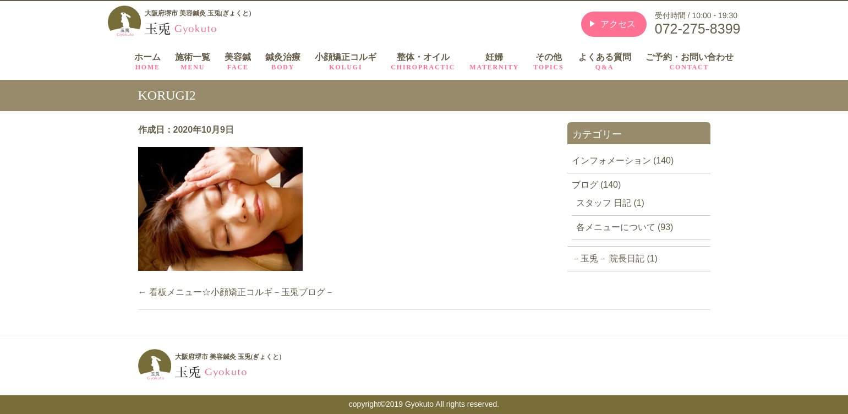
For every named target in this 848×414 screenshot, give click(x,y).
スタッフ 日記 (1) (610, 203)
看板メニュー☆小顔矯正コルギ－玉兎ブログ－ (236, 292)
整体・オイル (423, 62)
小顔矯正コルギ (345, 62)
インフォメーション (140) (623, 160)
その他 (548, 62)
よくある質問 (604, 62)
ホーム (147, 62)
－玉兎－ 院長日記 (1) (615, 258)
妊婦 (494, 62)
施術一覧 (192, 62)
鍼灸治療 (282, 62)
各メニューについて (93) (625, 227)
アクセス (618, 24)
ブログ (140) (596, 184)
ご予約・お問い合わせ (689, 62)
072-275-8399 (698, 28)
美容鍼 (238, 62)
